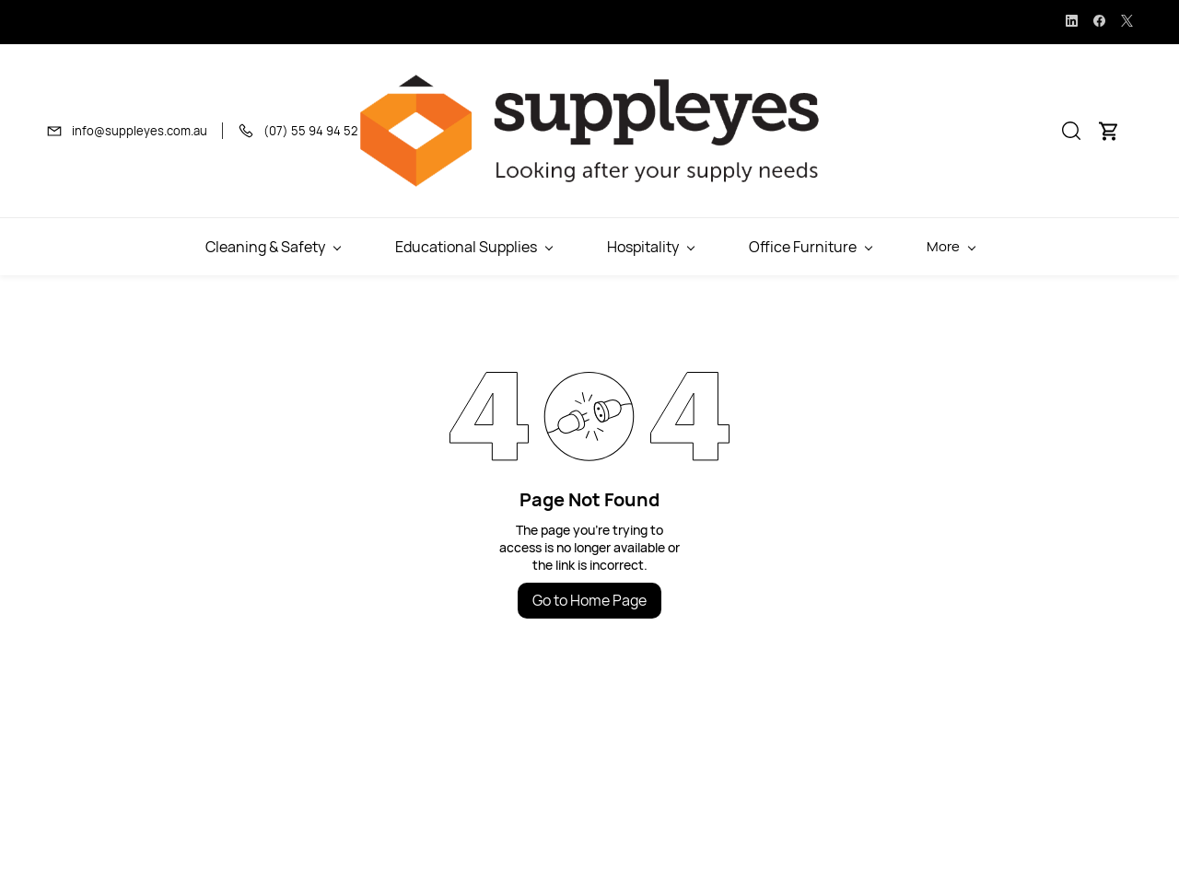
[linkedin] (1072, 22)
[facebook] (1099, 22)
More (1036, 246)
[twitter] (1127, 22)
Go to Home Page (589, 600)
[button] (1071, 131)
